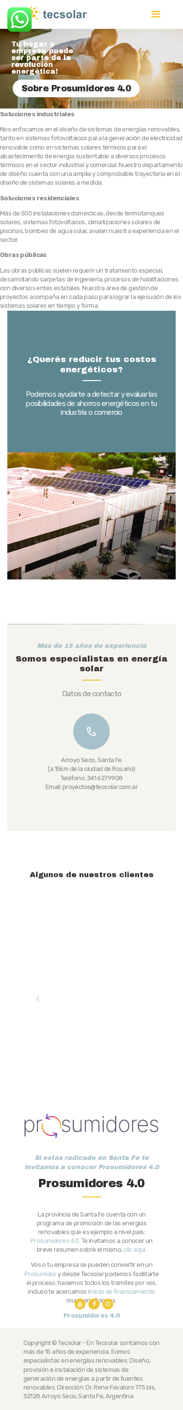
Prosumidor (40, 1326)
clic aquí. (134, 1302)
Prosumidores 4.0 (54, 1293)
